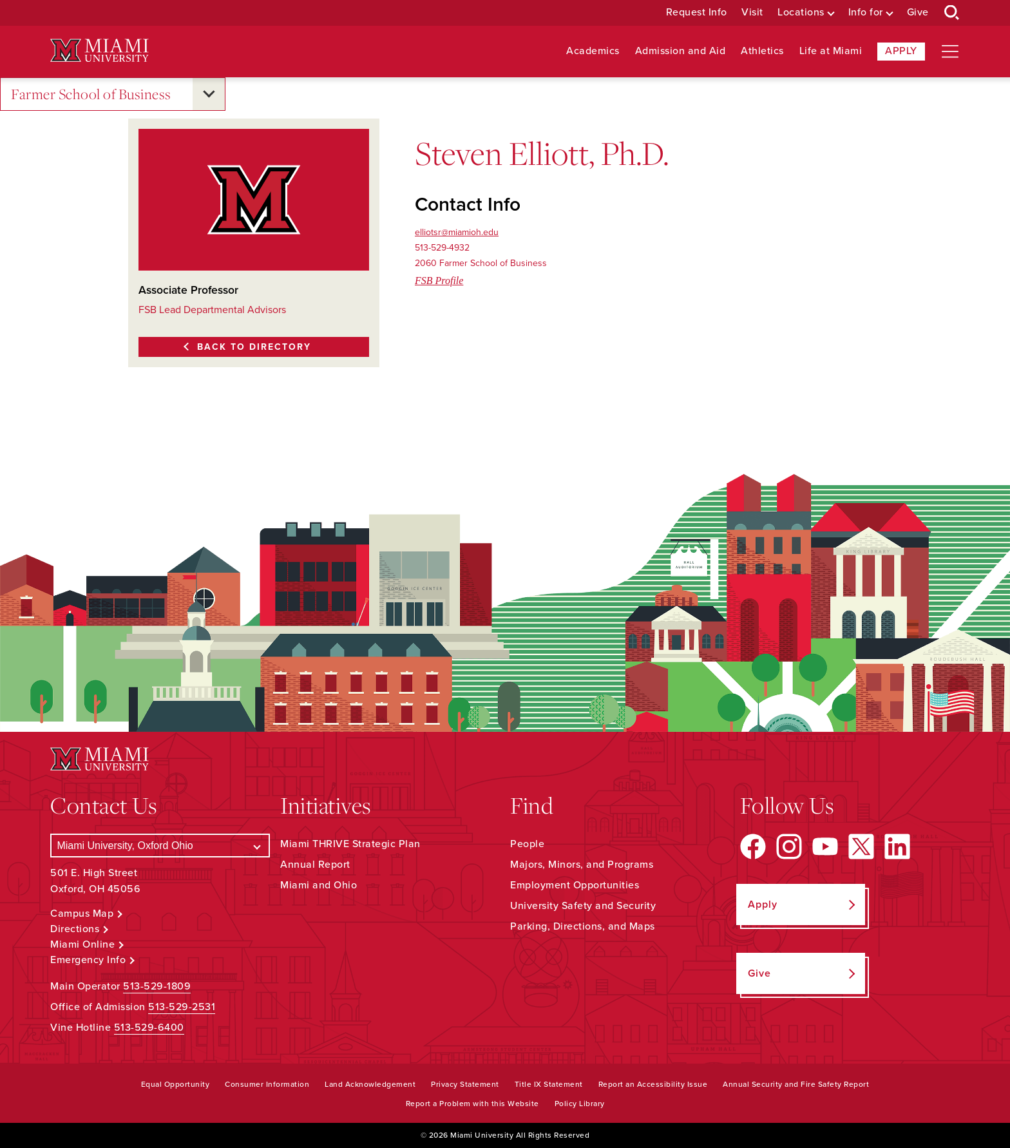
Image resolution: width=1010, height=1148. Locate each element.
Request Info (696, 12)
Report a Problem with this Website (472, 1103)
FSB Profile (439, 280)
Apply (901, 50)
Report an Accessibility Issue (653, 1084)
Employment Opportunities (574, 885)
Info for (865, 12)
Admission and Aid (680, 51)
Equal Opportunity (175, 1084)
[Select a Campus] (160, 845)
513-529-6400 (149, 1027)
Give (918, 12)
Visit (752, 12)
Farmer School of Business (91, 94)
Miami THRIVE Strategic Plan (350, 843)
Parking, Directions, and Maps (582, 926)
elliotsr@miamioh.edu (457, 232)
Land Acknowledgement (370, 1084)
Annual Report (315, 864)
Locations (800, 12)
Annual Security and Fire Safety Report (796, 1084)
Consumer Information (267, 1084)
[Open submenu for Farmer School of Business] (209, 94)
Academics (593, 51)
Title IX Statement (549, 1084)
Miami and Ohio (318, 885)
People (527, 843)
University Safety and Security (583, 905)
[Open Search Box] (952, 13)
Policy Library (580, 1103)
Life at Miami (830, 51)
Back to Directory (254, 346)
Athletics (762, 51)
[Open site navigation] (950, 51)
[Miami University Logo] (99, 50)
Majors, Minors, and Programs (581, 864)
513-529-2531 (181, 1006)
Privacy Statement (465, 1084)
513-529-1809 (157, 986)
